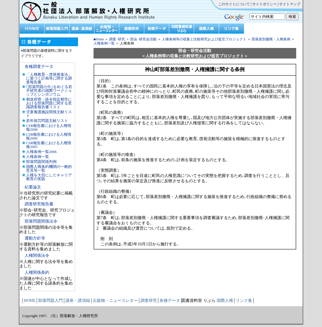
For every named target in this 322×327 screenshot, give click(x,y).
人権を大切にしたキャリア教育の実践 (49, 177)
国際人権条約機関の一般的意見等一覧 (49, 168)
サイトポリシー (264, 4)
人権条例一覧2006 (41, 151)
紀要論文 (33, 187)
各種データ (170, 300)
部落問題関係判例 (41, 161)
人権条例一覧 (37, 156)
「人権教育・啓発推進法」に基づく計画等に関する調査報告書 (49, 78)
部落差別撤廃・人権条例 (271, 39)
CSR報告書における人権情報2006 (49, 136)
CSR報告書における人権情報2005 (49, 145)
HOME (29, 300)
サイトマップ (289, 4)
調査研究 (148, 300)
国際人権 (225, 300)
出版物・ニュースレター (115, 300)
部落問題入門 (50, 300)
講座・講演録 (77, 300)
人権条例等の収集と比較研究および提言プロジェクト (203, 39)
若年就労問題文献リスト (47, 120)
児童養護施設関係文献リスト (49, 114)
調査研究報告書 (39, 204)
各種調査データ (39, 66)
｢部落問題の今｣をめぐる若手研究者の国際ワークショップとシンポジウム (49, 91)
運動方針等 (35, 238)
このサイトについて (234, 4)
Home (100, 39)
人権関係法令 (37, 255)
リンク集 (244, 300)
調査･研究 (117, 39)
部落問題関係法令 (41, 221)
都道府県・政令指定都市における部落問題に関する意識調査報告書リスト (49, 103)
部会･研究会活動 (143, 39)
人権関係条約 (37, 272)
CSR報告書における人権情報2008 (49, 127)
